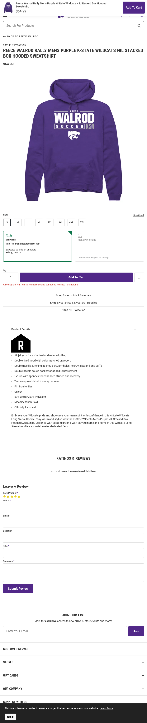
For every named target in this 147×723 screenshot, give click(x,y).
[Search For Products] (64, 25)
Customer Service (16, 649)
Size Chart (138, 215)
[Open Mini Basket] (141, 15)
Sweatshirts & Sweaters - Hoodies (73, 302)
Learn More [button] (106, 708)
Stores (8, 662)
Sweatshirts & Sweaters (73, 295)
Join (136, 631)
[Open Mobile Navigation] (5, 15)
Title (5, 546)
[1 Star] (5, 496)
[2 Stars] (8, 496)
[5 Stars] (19, 496)
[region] (73, 382)
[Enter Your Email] (65, 631)
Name (6, 500)
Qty (5, 270)
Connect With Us (15, 702)
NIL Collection (73, 310)
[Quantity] (10, 277)
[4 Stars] (16, 496)
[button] (122, 15)
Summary (8, 561)
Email (6, 516)
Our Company (12, 689)
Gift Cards (10, 675)
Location (7, 531)
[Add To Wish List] (139, 277)
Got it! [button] (10, 717)
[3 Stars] (12, 496)
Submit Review (18, 588)
